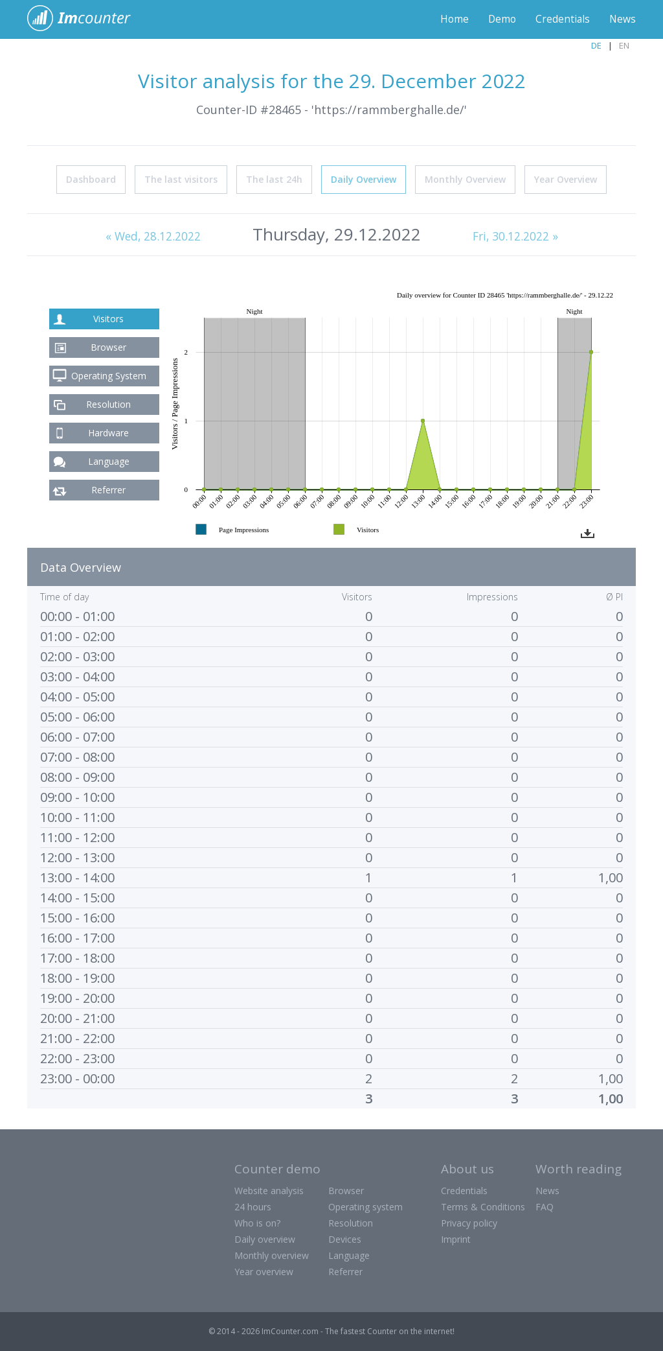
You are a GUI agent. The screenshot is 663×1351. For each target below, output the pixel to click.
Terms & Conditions (483, 1207)
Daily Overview (363, 179)
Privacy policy (469, 1223)
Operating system (365, 1207)
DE (596, 45)
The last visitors (181, 179)
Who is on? (257, 1223)
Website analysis (269, 1190)
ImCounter (85, 19)
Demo (500, 19)
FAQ (544, 1207)
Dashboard (91, 179)
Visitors (108, 318)
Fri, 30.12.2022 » (516, 236)
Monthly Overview (465, 179)
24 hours (252, 1207)
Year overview (263, 1271)
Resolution (108, 404)
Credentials (561, 19)
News (622, 19)
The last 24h (274, 179)
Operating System (108, 376)
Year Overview (565, 179)
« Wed (152, 236)
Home (451, 19)
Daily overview (264, 1239)
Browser (108, 347)
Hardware (108, 433)
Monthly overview (271, 1255)
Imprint (456, 1239)
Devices (344, 1239)
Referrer (108, 490)
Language (108, 461)
